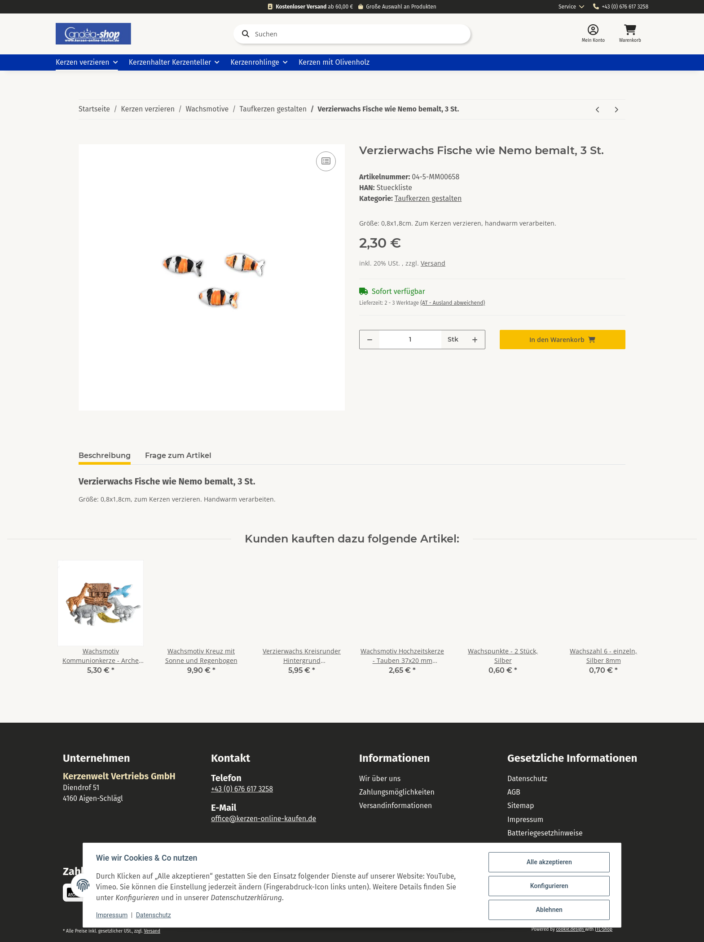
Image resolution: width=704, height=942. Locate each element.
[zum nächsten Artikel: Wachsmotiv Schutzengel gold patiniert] (616, 109)
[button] (593, 33)
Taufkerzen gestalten (428, 198)
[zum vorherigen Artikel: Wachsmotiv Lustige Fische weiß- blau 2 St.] (598, 109)
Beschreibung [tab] (105, 455)
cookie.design (570, 929)
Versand (433, 263)
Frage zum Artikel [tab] (178, 455)
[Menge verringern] (370, 339)
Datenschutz (527, 778)
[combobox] (572, 7)
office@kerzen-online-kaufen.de (263, 818)
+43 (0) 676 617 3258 (620, 7)
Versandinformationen (395, 805)
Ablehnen (547, 909)
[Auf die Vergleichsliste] (326, 161)
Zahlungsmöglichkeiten (397, 792)
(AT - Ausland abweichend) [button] (452, 303)
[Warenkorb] (630, 33)
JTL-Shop (603, 929)
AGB (513, 792)
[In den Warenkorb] (86, 139)
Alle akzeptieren (547, 862)
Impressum (525, 819)
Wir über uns (379, 778)
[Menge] (410, 339)
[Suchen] (352, 34)
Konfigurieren (547, 885)
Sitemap (520, 805)
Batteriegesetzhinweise (545, 833)
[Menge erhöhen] (475, 339)
